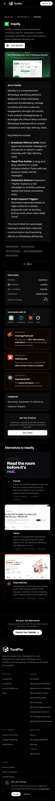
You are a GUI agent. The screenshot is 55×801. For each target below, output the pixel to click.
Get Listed (27, 432)
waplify (43, 284)
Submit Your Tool (9, 735)
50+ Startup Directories (40, 716)
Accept (16, 794)
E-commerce (37, 402)
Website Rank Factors (39, 712)
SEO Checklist (36, 702)
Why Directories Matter (40, 684)
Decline (27, 794)
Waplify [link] (37, 17)
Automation (24, 402)
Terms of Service (9, 772)
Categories (7, 679)
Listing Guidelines (10, 740)
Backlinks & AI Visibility (40, 688)
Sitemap (33, 744)
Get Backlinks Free (38, 698)
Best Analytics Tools (39, 693)
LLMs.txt (34, 749)
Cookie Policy (8, 777)
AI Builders (7, 684)
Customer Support (17, 406)
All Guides (34, 679)
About (32, 735)
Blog (4, 693)
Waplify (43, 289)
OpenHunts (35, 754)
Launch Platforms (10, 688)
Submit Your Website (27, 632)
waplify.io (43, 280)
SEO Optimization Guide (40, 707)
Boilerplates (7, 744)
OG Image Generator (39, 740)
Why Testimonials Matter (41, 721)
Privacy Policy (8, 767)
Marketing (22, 17)
